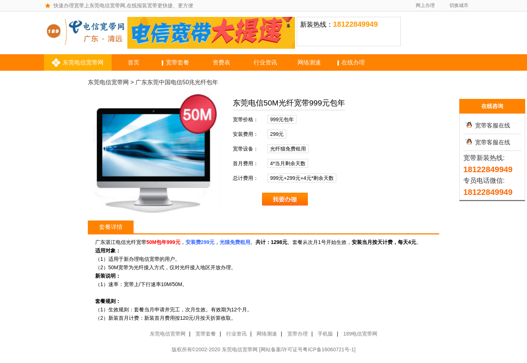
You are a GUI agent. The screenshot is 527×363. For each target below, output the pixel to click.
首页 (133, 62)
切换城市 (458, 5)
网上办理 (425, 5)
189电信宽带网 (360, 334)
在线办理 (353, 62)
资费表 (221, 62)
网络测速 (309, 62)
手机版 (325, 334)
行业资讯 (265, 62)
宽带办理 (297, 334)
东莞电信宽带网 (83, 62)
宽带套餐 (177, 62)
